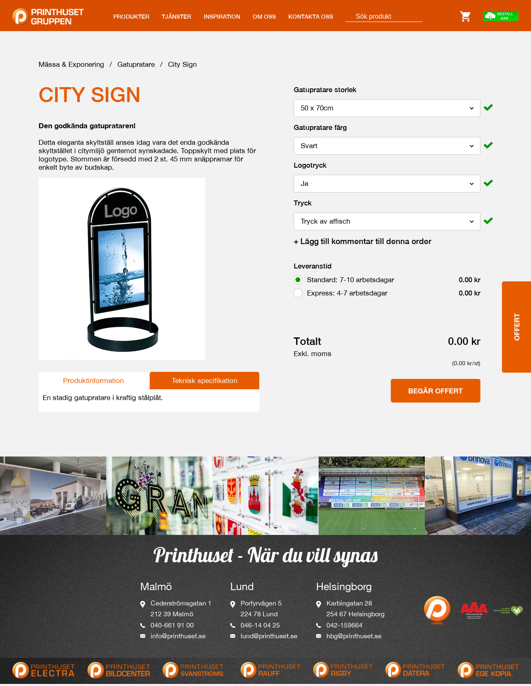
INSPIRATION (222, 16)
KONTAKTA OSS (310, 16)
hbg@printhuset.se (354, 638)
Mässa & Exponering (71, 66)
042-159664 (344, 627)
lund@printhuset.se (269, 638)
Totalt (307, 343)
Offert (516, 298)
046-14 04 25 (260, 627)
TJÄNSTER (176, 16)
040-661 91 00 (172, 627)
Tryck (303, 205)
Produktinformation (93, 382)
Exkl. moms (312, 356)
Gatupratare (136, 66)
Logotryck (310, 167)
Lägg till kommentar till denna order (362, 243)
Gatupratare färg (320, 129)
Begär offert (435, 392)
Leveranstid (312, 268)
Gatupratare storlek (325, 92)
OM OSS (264, 16)
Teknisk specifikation (204, 382)
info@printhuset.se (178, 638)
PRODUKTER (131, 16)
